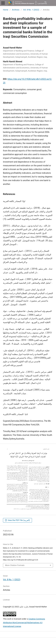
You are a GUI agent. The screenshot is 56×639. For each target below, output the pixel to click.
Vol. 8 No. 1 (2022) (31, 10)
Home (5, 10)
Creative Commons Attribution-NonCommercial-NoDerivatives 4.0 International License (24, 622)
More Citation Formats (14, 565)
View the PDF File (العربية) (18, 520)
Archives (15, 10)
